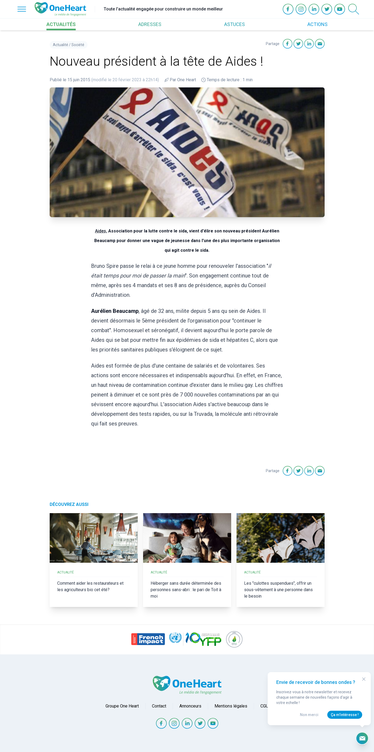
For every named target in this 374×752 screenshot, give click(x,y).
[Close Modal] (364, 679)
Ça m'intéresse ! (345, 715)
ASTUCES (234, 24)
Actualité (60, 45)
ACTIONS (317, 24)
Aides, (101, 231)
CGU (264, 706)
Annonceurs (190, 706)
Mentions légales (231, 706)
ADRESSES (149, 24)
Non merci (309, 715)
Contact (159, 706)
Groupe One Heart (122, 706)
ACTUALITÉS (61, 24)
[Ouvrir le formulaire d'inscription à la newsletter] (362, 738)
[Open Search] (353, 9)
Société (77, 45)
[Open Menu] (21, 9)
